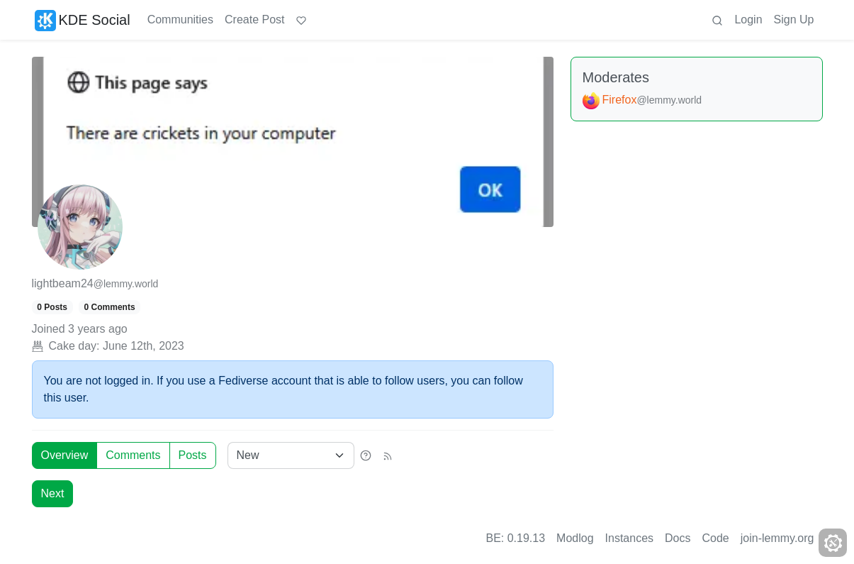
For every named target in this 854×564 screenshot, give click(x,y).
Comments (133, 455)
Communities (180, 19)
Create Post (254, 19)
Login (748, 19)
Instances (629, 538)
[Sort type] (290, 455)
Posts (193, 455)
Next (52, 493)
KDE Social (82, 20)
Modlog (574, 538)
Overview (65, 455)
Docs (677, 538)
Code (715, 538)
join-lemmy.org (777, 538)
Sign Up (794, 19)
